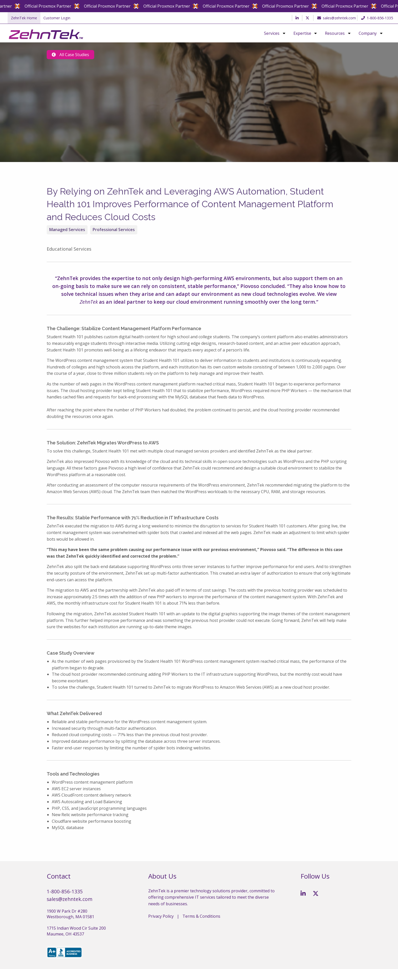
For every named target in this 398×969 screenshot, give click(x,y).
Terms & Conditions (201, 916)
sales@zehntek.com (335, 17)
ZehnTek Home (24, 17)
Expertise (302, 33)
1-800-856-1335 (377, 17)
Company (368, 33)
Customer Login (56, 17)
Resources (335, 33)
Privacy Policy (161, 916)
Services (271, 33)
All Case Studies (70, 54)
